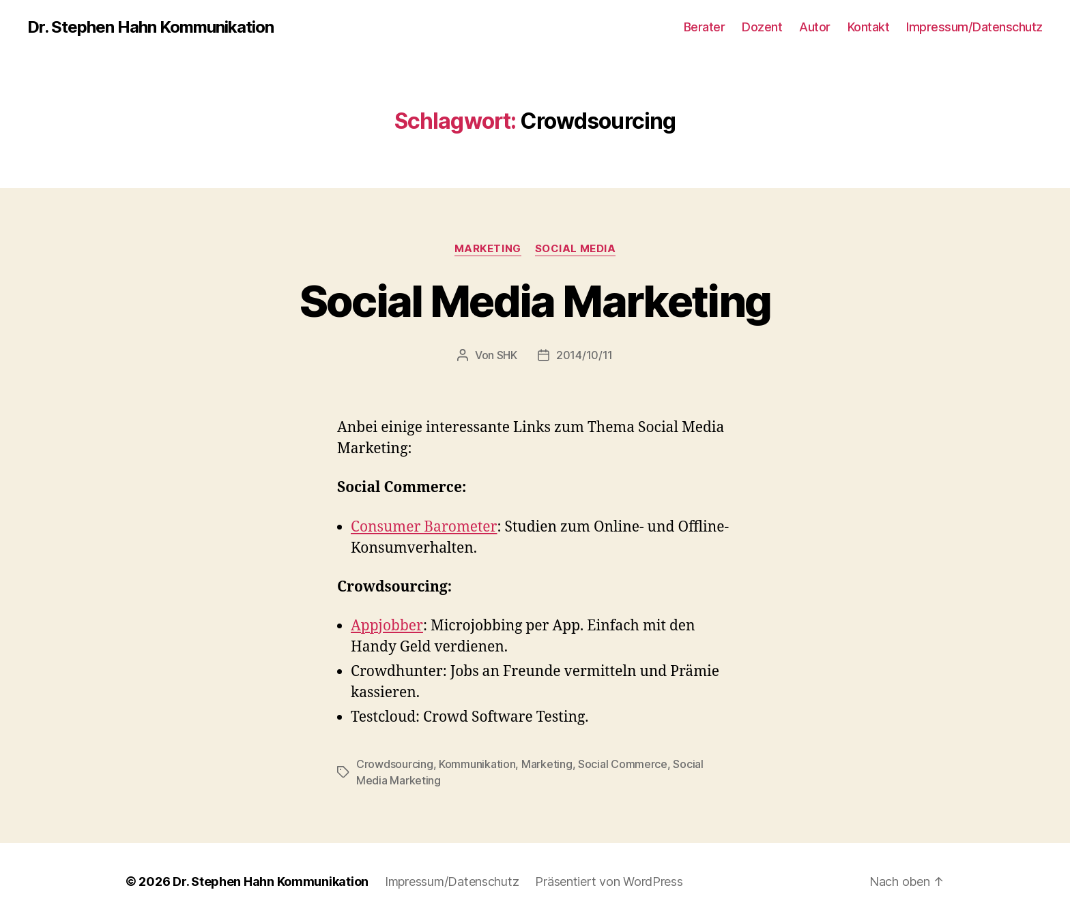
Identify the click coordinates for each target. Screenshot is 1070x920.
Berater (704, 27)
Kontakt (869, 27)
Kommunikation (477, 764)
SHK (507, 355)
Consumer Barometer (424, 527)
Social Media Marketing (535, 301)
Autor (814, 27)
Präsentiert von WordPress (608, 881)
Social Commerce (622, 764)
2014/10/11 (584, 355)
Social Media (575, 249)
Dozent (762, 27)
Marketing (487, 249)
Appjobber (387, 626)
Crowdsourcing (394, 764)
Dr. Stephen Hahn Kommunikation (150, 27)
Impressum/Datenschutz (974, 27)
